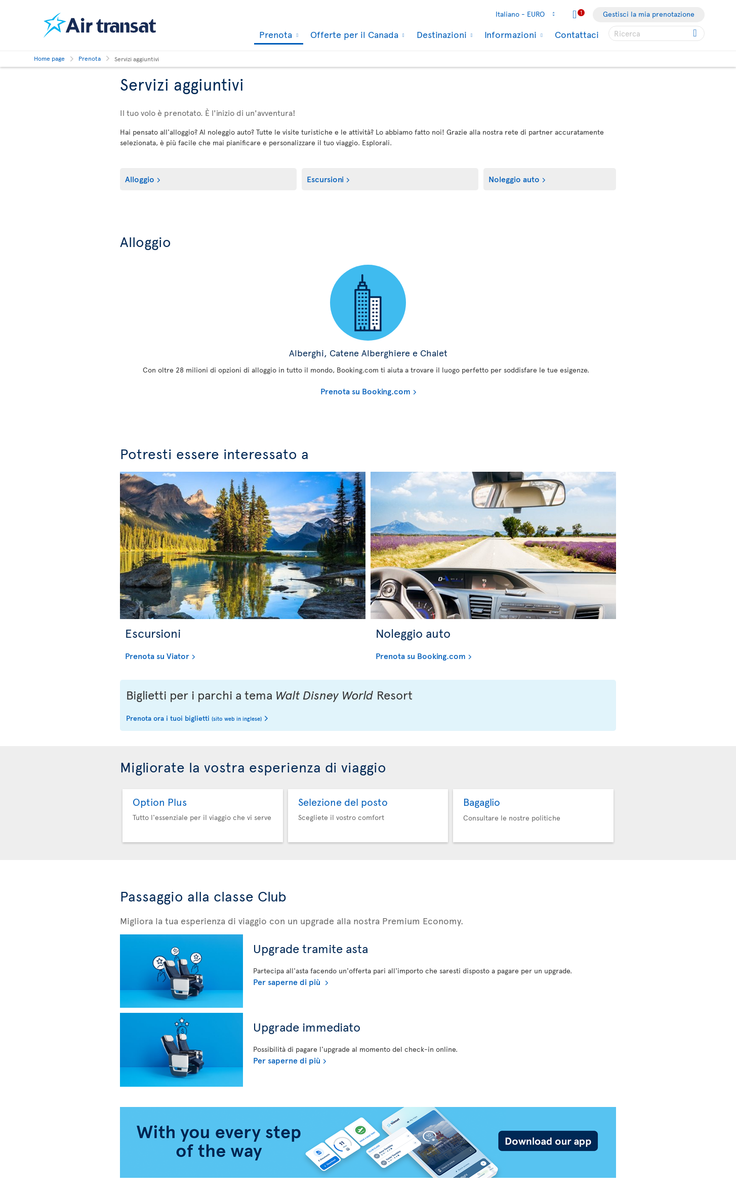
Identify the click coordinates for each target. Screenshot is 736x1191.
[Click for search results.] (696, 33)
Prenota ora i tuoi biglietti (194, 719)
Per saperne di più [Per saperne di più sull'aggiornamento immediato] (286, 1059)
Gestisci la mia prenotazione (648, 14)
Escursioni (325, 178)
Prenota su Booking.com (268, 390)
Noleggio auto (514, 178)
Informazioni (509, 34)
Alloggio (139, 178)
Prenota (274, 35)
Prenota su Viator (157, 655)
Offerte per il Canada (353, 34)
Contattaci (577, 34)
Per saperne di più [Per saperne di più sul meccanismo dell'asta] (287, 981)
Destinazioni (440, 34)
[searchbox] (656, 33)
